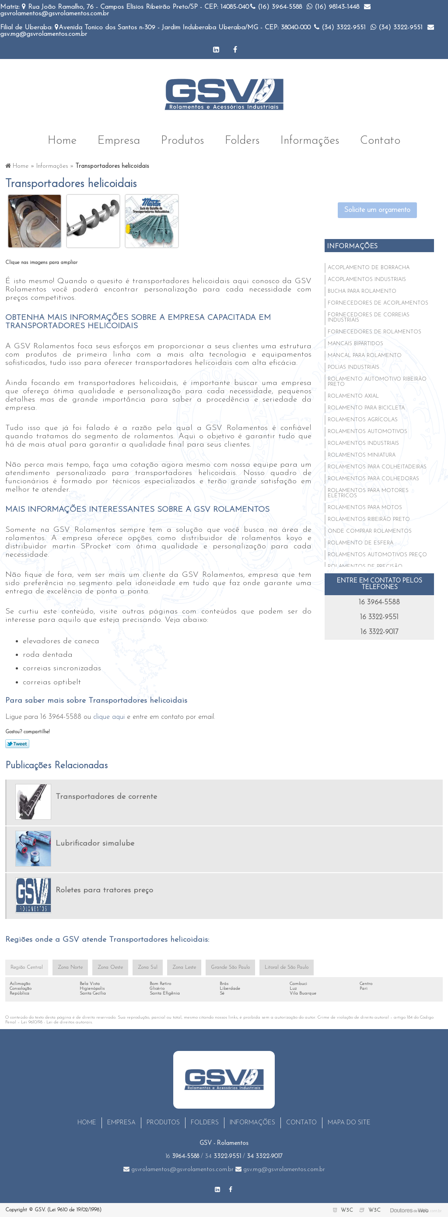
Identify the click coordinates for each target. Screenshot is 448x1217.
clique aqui (109, 717)
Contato (380, 140)
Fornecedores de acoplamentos (378, 303)
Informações (309, 140)
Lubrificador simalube (95, 843)
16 (182, 1156)
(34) (340, 27)
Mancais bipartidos (355, 344)
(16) (276, 7)
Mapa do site (349, 1123)
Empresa (119, 140)
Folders (242, 140)
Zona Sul (148, 967)
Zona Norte (70, 967)
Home (62, 140)
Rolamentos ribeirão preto (369, 519)
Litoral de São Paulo (286, 967)
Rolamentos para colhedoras (373, 479)
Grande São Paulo (230, 967)
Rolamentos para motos (365, 507)
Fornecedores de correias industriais (369, 317)
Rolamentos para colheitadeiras (377, 467)
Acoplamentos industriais (367, 279)
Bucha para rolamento (362, 291)
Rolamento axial (353, 396)
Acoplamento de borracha (369, 267)
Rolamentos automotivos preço (377, 555)
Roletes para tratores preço (104, 890)
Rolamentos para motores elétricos (368, 493)
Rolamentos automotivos (367, 431)
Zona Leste (184, 967)
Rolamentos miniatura (362, 455)
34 (223, 1156)
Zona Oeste (110, 967)
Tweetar (17, 743)
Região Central (26, 967)
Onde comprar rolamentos (370, 531)
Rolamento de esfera (360, 543)
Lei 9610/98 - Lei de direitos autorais (56, 1022)
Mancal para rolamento (365, 355)
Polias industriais (353, 367)
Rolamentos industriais (363, 443)
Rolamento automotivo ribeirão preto (377, 382)
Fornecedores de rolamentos (374, 332)
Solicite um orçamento (377, 210)
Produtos (182, 140)
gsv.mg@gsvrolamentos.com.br (280, 1169)
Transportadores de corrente (106, 797)
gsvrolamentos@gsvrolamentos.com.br (178, 1169)
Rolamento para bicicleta (366, 408)
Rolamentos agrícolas (363, 420)
